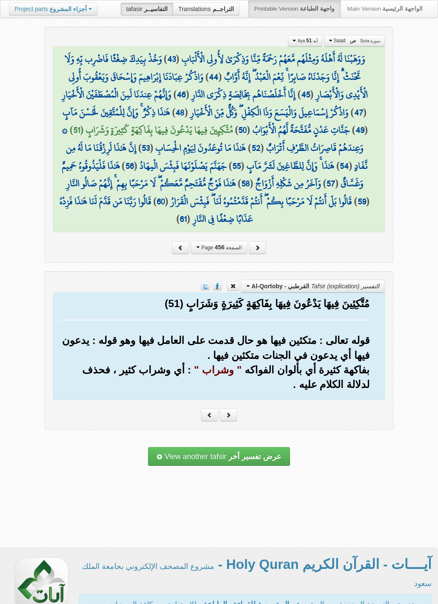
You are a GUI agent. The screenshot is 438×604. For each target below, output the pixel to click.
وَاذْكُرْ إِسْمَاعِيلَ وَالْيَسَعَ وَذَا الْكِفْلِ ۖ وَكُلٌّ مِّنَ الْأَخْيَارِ (269, 112)
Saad (355, 41)
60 (161, 201)
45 (305, 94)
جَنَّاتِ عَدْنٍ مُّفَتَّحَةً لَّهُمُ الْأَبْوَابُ (301, 130)
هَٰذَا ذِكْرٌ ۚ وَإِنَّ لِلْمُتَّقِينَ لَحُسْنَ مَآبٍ (116, 112)
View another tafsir (219, 456)
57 (330, 183)
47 (358, 112)
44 (213, 77)
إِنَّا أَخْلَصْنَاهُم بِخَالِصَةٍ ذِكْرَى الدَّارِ (243, 94)
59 (362, 201)
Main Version (385, 9)
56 (129, 166)
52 (256, 148)
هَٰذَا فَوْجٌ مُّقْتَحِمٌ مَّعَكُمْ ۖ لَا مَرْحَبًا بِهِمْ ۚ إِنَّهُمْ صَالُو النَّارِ (151, 183)
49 (359, 130)
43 (171, 59)
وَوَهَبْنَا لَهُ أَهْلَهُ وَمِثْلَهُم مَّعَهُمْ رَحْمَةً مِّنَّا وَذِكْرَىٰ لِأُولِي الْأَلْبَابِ (273, 59)
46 (181, 94)
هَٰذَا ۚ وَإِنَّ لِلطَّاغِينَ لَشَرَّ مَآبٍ (290, 166)
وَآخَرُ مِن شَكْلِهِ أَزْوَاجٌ (288, 183)
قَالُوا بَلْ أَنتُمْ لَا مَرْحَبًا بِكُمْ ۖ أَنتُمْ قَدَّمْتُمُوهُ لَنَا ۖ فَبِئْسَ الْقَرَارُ (261, 201)
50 (242, 130)
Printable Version (294, 9)
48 (179, 112)
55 (236, 166)
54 (344, 166)
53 (146, 148)
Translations (206, 9)
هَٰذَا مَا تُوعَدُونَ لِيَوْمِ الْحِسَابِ (200, 148)
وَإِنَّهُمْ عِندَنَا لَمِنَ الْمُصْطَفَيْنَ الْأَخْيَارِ (116, 94)
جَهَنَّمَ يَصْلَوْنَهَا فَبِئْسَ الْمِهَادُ (183, 166)
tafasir (147, 9)
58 (245, 183)
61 (183, 219)
